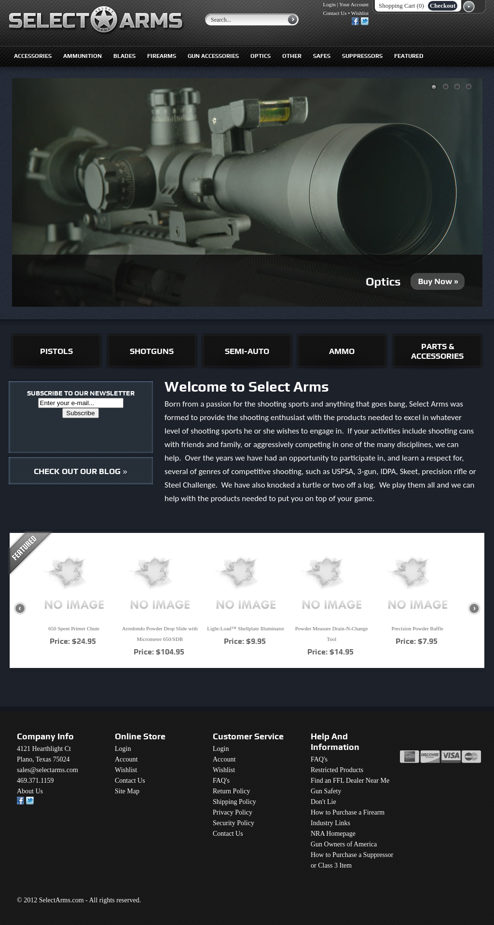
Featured (409, 56)
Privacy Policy (232, 812)
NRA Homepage (333, 833)
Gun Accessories (213, 56)
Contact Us (334, 13)
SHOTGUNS (152, 351)
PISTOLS (56, 351)
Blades (124, 56)
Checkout (442, 5)
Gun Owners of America (344, 844)
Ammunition (82, 56)
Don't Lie (323, 801)
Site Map (127, 791)
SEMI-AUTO (247, 351)
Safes (321, 56)
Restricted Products (337, 770)
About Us (30, 791)
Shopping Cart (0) (401, 5)
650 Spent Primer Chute (73, 628)
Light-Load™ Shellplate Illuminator (245, 628)
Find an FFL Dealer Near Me (350, 780)
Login (329, 4)
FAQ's (221, 780)
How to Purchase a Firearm (347, 812)
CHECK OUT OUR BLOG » (80, 471)
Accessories (33, 56)
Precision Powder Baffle (417, 628)
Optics (260, 56)
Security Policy (233, 823)
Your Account (354, 4)
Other (292, 56)
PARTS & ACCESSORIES (437, 351)
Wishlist (360, 13)
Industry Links (330, 823)
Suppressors (362, 56)
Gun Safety (326, 791)
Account (126, 759)
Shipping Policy (234, 801)
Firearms (161, 56)
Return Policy (231, 791)
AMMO (342, 351)
